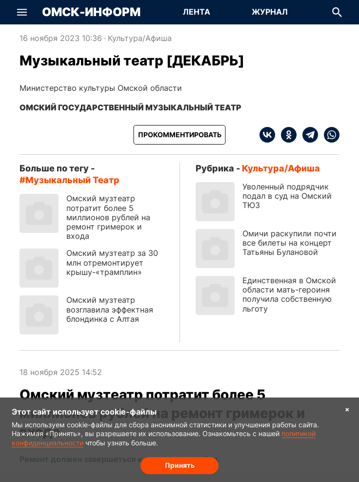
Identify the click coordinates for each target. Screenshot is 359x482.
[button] (22, 12)
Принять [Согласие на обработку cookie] (180, 465)
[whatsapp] (328, 135)
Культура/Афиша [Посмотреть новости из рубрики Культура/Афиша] (140, 38)
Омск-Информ (91, 12)
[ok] (286, 135)
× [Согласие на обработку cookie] (347, 409)
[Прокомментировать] (180, 135)
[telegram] (307, 135)
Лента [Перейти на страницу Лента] (196, 12)
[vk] (267, 135)
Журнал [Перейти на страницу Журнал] (270, 12)
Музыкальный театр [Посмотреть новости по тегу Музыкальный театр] (72, 180)
